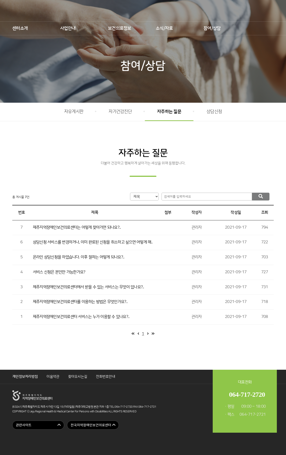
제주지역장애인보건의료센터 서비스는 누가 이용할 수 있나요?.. (81, 317)
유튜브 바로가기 (261, 11)
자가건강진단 (120, 111)
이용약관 (52, 377)
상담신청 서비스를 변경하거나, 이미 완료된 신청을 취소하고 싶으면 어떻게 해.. (93, 242)
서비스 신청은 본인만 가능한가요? (59, 272)
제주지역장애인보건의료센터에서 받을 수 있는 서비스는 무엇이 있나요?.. (88, 287)
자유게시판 (73, 111)
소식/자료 (164, 28)
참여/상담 (212, 28)
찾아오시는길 (77, 377)
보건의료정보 (119, 28)
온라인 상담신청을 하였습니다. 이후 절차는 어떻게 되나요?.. (78, 257)
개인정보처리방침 (25, 377)
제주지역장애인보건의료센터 (143, 10)
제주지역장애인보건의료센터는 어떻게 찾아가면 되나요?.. (77, 227)
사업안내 (68, 28)
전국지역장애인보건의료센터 (91, 425)
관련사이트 (24, 425)
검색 (270, 28)
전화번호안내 (105, 377)
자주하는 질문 (169, 111)
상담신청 (214, 111)
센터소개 (20, 28)
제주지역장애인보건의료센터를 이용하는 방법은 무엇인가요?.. (80, 302)
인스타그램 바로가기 (273, 11)
